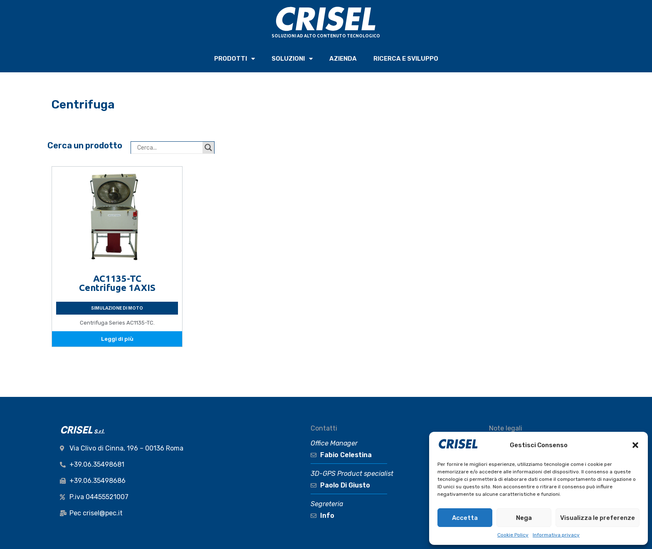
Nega (524, 518)
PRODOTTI (234, 59)
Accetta (465, 518)
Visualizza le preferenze (597, 518)
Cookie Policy (513, 535)
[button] (635, 445)
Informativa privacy (556, 535)
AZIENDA (343, 58)
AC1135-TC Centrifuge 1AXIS (117, 283)
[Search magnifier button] (208, 147)
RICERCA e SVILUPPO (405, 58)
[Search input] (168, 147)
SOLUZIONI (292, 59)
